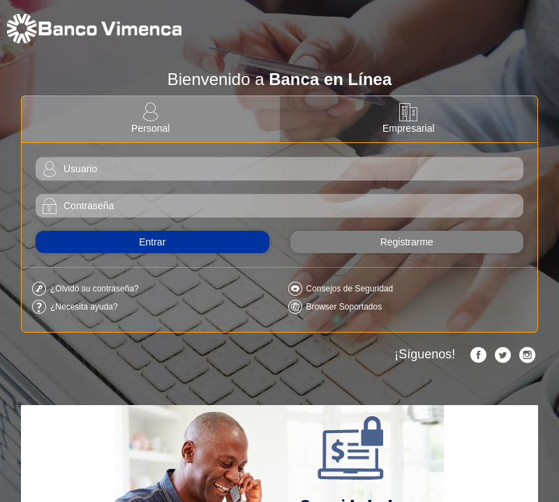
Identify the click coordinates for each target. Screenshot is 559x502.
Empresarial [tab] (409, 118)
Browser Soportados (344, 307)
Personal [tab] (151, 118)
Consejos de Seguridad (350, 289)
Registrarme (406, 242)
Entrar (152, 242)
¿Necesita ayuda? (84, 307)
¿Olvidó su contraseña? (94, 289)
